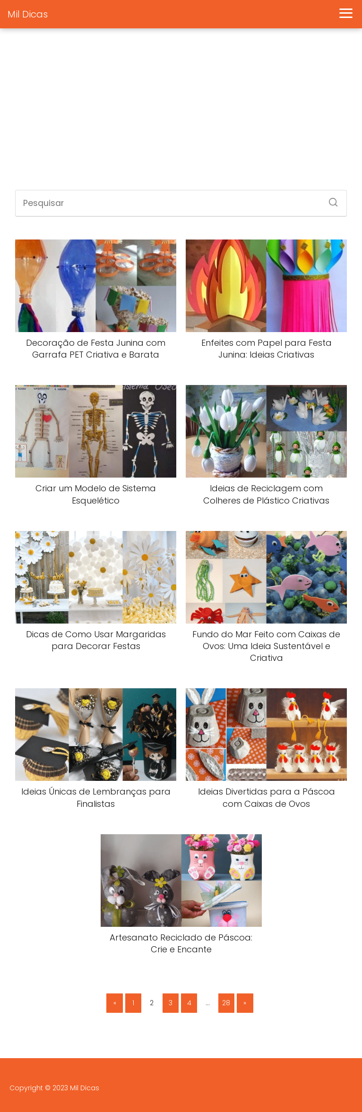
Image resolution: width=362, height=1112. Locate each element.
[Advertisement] (181, 114)
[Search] (329, 199)
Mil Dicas (28, 14)
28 (226, 1003)
